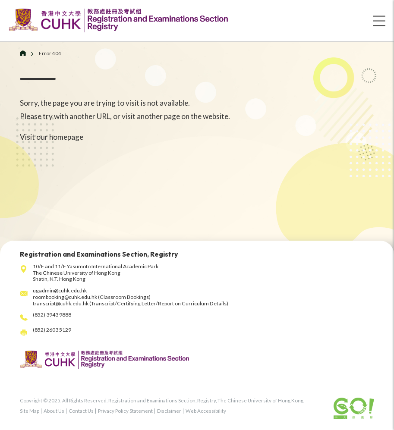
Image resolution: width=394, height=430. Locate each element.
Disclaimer (169, 411)
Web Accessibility (206, 411)
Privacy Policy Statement (125, 411)
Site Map (29, 411)
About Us (54, 411)
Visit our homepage (51, 136)
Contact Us (81, 411)
